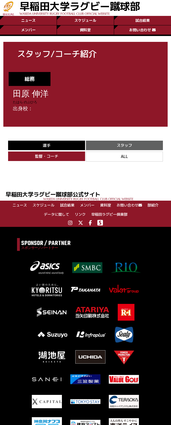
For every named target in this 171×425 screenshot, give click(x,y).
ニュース (28, 20)
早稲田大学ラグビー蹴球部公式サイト (88, 195)
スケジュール (85, 20)
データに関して (56, 214)
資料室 (85, 29)
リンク (80, 214)
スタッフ (124, 145)
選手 (46, 145)
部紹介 (153, 205)
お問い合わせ (142, 29)
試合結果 (142, 20)
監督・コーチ (46, 156)
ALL (124, 156)
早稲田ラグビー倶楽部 (109, 214)
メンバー (28, 29)
